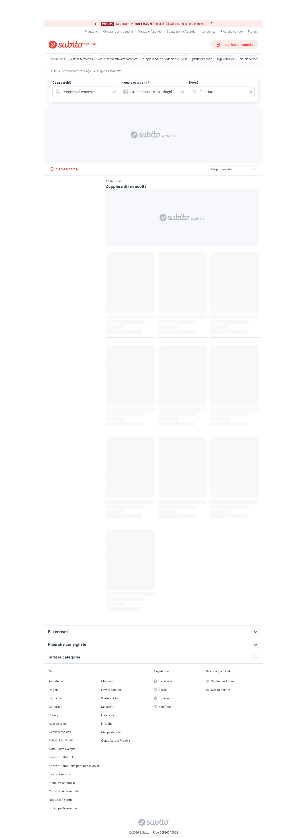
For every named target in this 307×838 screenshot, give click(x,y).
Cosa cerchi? (62, 82)
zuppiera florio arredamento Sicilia (164, 59)
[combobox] (86, 92)
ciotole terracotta (250, 59)
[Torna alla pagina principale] (74, 45)
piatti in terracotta (81, 59)
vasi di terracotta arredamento (117, 59)
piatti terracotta (202, 59)
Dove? (194, 82)
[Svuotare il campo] (114, 92)
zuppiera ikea (226, 59)
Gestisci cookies (60, 732)
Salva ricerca (63, 169)
